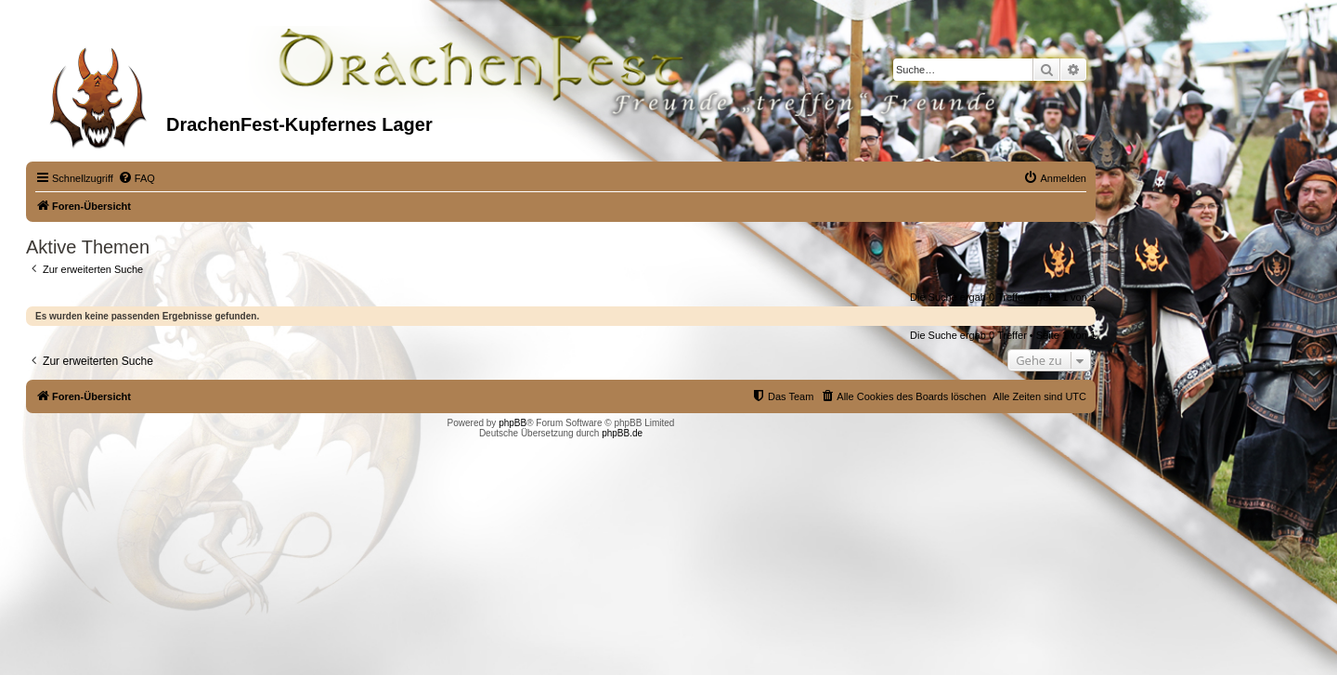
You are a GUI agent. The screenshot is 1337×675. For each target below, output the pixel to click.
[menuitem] (136, 178)
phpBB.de (622, 433)
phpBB (512, 423)
